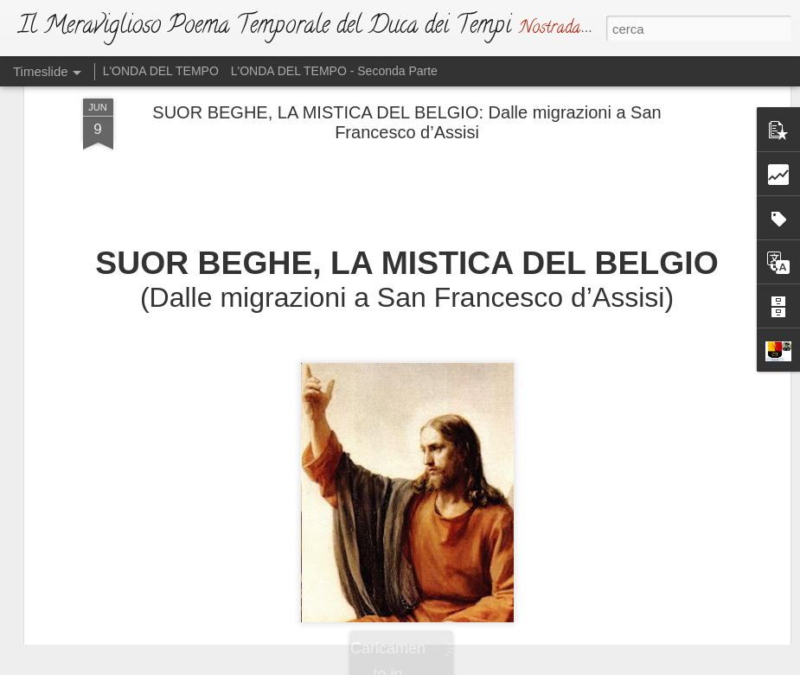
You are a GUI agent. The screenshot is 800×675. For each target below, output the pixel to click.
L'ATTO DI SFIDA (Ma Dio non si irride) (456, 530)
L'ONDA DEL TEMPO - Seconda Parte (334, 71)
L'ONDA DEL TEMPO (161, 71)
